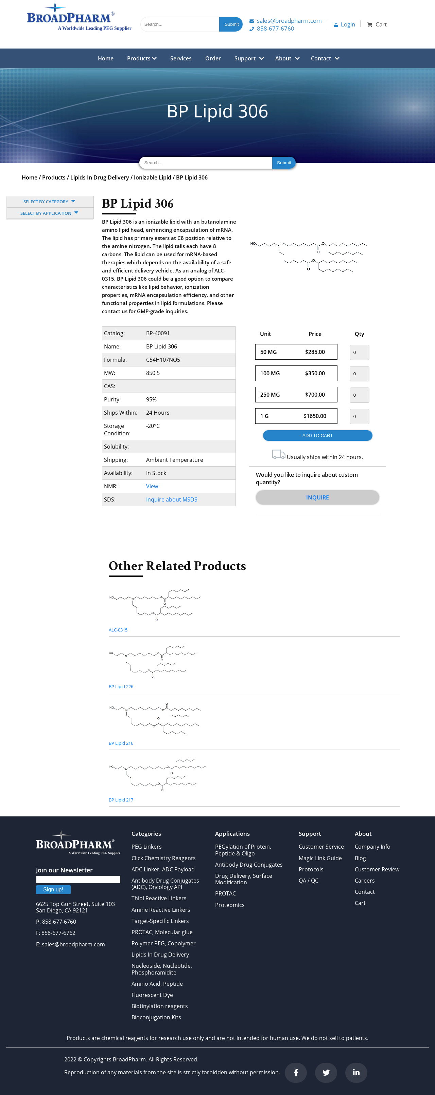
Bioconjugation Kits (156, 1017)
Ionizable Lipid (152, 177)
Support (245, 58)
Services (181, 58)
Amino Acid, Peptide (157, 983)
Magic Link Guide (320, 858)
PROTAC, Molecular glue (162, 932)
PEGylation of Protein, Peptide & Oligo (243, 850)
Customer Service (321, 846)
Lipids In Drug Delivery (99, 177)
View (152, 486)
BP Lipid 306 (192, 177)
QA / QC (308, 880)
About (283, 58)
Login (344, 24)
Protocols (311, 869)
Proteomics (230, 905)
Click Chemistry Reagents (164, 858)
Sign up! (53, 889)
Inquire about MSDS (171, 499)
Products (142, 58)
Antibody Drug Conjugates (249, 864)
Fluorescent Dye (152, 995)
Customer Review (377, 869)
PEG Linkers (147, 846)
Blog (360, 858)
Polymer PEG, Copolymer (164, 943)
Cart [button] (377, 24)
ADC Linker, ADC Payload (163, 869)
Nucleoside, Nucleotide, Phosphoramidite (162, 969)
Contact (321, 58)
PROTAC (225, 893)
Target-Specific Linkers (160, 921)
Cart (360, 903)
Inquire (317, 497)
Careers (365, 880)
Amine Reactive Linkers (161, 909)
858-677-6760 (271, 28)
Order (213, 58)
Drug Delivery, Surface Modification (243, 879)
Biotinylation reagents (160, 1006)
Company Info (372, 846)
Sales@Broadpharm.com (285, 20)
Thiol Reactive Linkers (159, 898)
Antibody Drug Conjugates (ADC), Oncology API (165, 884)
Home (106, 58)
